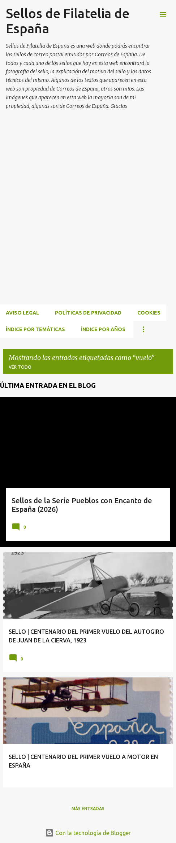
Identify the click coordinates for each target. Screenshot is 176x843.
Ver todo (20, 367)
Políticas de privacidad (88, 313)
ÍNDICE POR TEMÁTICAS (35, 329)
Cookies (148, 313)
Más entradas (88, 808)
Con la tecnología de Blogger (88, 833)
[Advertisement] (88, 215)
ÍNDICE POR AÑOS (103, 329)
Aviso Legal (22, 313)
